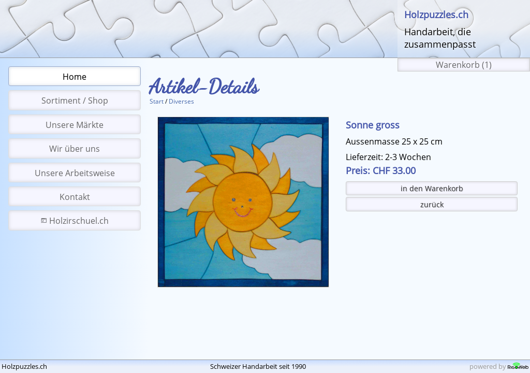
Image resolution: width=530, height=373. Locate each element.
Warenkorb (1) (464, 64)
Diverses (181, 101)
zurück (432, 204)
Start (157, 101)
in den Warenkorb (432, 188)
